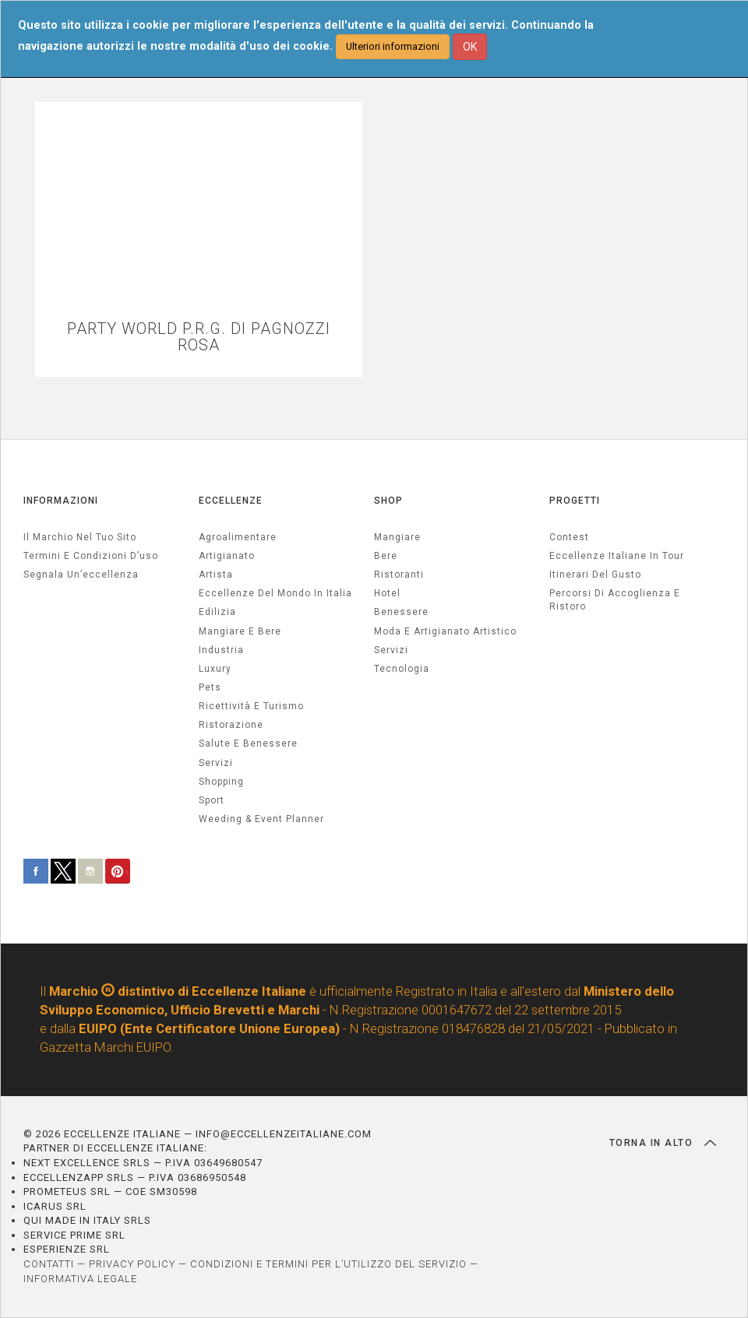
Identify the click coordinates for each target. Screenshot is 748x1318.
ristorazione (231, 724)
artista (216, 574)
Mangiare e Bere (240, 631)
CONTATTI (48, 1264)
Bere (385, 555)
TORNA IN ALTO (662, 1142)
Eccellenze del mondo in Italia (275, 593)
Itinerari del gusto (595, 574)
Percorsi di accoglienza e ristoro (614, 600)
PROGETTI (574, 500)
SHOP (388, 500)
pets (210, 687)
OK (470, 46)
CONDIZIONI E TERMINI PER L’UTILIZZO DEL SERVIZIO (328, 1264)
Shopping (221, 781)
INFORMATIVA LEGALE (80, 1279)
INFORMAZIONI (60, 500)
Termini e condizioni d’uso (90, 555)
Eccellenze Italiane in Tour (616, 555)
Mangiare (397, 537)
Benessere (401, 611)
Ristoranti (399, 574)
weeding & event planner (261, 819)
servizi (216, 762)
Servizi (391, 650)
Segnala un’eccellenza (81, 574)
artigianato (227, 555)
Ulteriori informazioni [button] (392, 46)
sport (211, 800)
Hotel (387, 593)
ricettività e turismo (251, 706)
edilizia (217, 611)
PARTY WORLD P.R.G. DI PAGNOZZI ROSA (198, 337)
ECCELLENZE (231, 500)
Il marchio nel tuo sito (79, 537)
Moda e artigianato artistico (445, 631)
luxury (215, 668)
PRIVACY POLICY (132, 1264)
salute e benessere (248, 743)
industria (221, 650)
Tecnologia (401, 668)
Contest (569, 537)
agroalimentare (238, 537)
